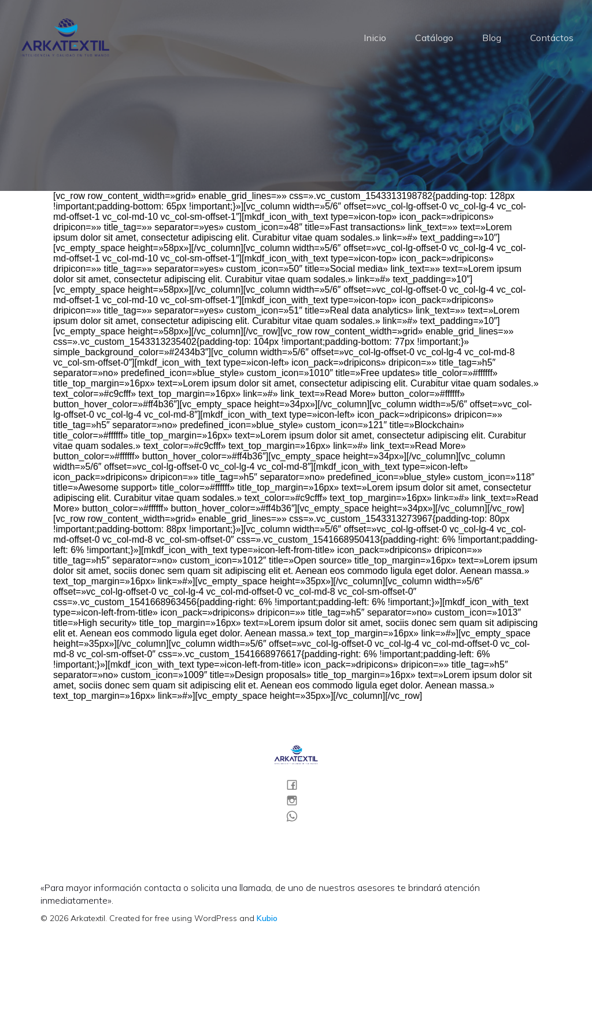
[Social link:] (296, 784)
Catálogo (434, 37)
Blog (491, 37)
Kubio (267, 918)
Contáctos (552, 37)
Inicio (375, 37)
